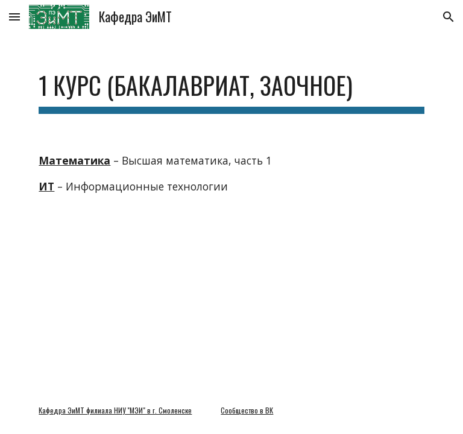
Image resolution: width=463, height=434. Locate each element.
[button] (14, 16)
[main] (231, 85)
